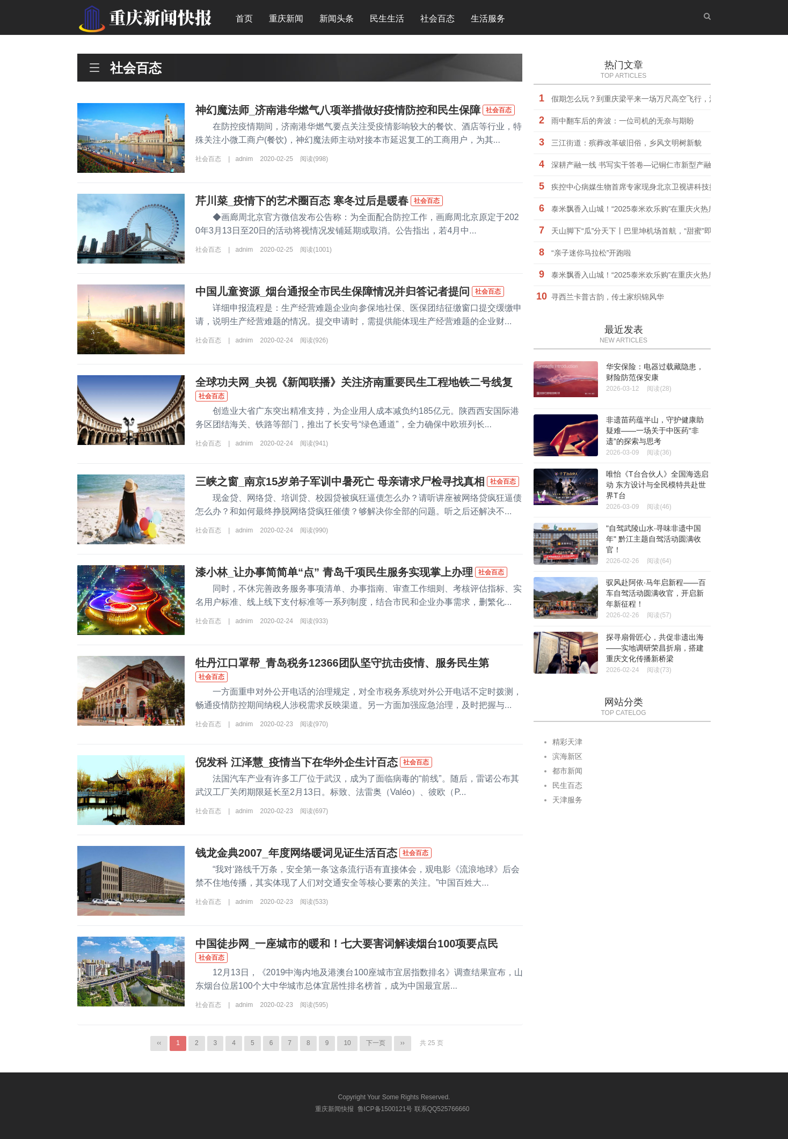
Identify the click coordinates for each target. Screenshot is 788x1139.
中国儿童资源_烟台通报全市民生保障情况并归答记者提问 (332, 291)
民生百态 (567, 785)
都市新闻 (567, 770)
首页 (244, 18)
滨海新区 (567, 756)
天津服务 (567, 799)
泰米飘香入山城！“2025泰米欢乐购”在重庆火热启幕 (637, 209)
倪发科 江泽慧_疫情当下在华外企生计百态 (296, 762)
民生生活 (387, 18)
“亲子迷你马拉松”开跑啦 (591, 253)
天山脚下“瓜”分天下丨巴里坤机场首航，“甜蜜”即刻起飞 (642, 231)
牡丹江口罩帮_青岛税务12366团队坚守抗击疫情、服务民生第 (342, 663)
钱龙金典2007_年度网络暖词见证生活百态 (296, 853)
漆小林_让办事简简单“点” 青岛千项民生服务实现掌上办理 (334, 572)
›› (402, 1043)
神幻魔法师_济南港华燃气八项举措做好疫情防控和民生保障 (337, 110)
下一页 (375, 1043)
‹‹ (159, 1043)
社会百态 (437, 18)
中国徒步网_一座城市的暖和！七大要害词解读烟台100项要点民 (347, 944)
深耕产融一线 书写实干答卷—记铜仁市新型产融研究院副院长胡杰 (661, 164)
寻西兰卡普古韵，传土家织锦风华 (607, 297)
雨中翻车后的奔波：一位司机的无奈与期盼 (622, 120)
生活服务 (488, 18)
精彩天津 (567, 742)
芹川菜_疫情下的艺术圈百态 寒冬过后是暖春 (301, 201)
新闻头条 (336, 18)
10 (347, 1043)
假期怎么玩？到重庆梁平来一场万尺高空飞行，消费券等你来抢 (656, 98)
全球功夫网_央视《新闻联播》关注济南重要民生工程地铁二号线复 (354, 382)
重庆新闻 (286, 18)
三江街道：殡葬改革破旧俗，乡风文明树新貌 (626, 142)
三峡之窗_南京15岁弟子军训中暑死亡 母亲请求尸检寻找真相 (340, 481)
